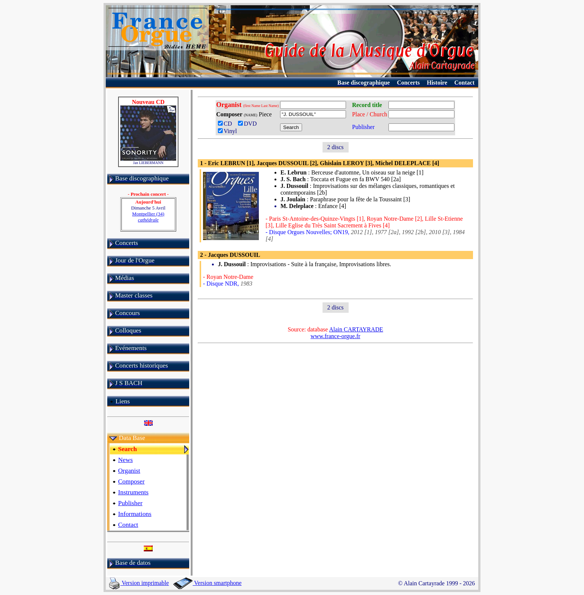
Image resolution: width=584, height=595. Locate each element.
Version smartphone (207, 583)
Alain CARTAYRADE (356, 329)
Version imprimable (139, 583)
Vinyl (227, 131)
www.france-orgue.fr (336, 336)
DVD (249, 123)
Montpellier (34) (148, 217)
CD (226, 123)
